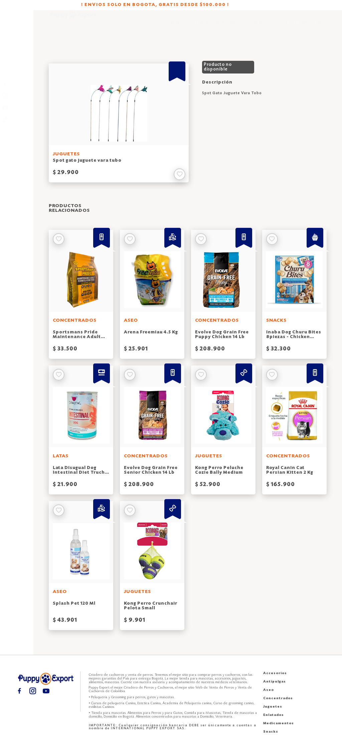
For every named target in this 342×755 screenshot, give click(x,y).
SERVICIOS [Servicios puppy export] (260, 27)
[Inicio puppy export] (73, 26)
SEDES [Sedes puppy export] (283, 27)
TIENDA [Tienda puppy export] (199, 27)
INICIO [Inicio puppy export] (179, 27)
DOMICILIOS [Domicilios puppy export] (310, 27)
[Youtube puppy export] (17, 107)
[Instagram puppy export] (17, 96)
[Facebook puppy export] (17, 84)
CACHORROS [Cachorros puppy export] (227, 27)
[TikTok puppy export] (17, 119)
